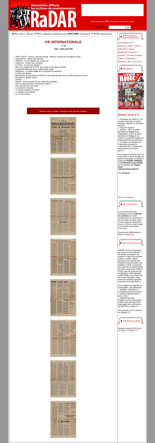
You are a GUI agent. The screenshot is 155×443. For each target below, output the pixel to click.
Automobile (123, 43)
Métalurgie (122, 52)
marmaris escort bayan (68, 98)
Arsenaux (122, 46)
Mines (121, 58)
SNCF (130, 46)
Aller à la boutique (125, 197)
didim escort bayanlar (88, 98)
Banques (132, 52)
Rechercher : (101, 27)
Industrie (121, 55)
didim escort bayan (49, 98)
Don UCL (137, 61)
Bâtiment (122, 61)
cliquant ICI (129, 234)
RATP (137, 46)
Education (130, 58)
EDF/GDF (122, 49)
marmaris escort (32, 98)
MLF (129, 61)
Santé (130, 49)
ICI (137, 306)
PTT (131, 43)
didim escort (19, 98)
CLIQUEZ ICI (132, 330)
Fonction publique (134, 55)
